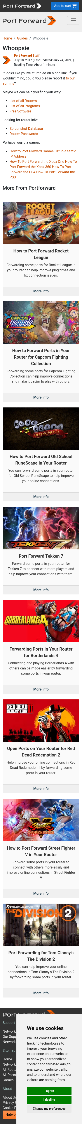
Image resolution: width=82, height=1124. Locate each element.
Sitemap (9, 1050)
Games (8, 1080)
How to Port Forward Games (32, 151)
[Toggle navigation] (73, 20)
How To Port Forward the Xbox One (37, 162)
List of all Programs (25, 106)
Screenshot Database (26, 129)
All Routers (11, 1070)
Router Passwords (24, 134)
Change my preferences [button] (49, 1108)
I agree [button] (49, 1091)
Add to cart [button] (65, 6)
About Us (10, 1097)
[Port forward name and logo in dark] (29, 20)
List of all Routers (23, 101)
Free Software (20, 111)
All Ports (9, 1075)
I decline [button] (49, 1099)
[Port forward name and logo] (22, 5)
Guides (22, 38)
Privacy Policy (13, 1103)
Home (7, 38)
